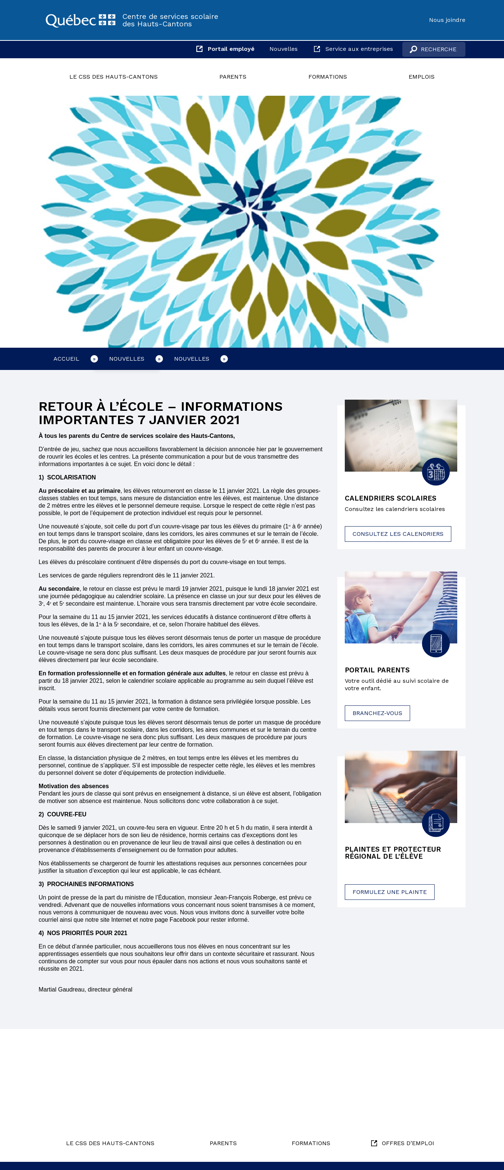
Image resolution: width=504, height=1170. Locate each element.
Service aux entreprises (359, 48)
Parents (232, 76)
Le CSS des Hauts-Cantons (113, 76)
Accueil (66, 358)
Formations (327, 76)
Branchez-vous (377, 714)
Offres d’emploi (408, 1143)
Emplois (422, 76)
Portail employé (231, 48)
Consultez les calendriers (398, 534)
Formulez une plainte (390, 894)
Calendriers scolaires (393, 498)
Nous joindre (447, 19)
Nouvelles (283, 48)
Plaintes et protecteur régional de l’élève (396, 854)
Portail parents (379, 671)
